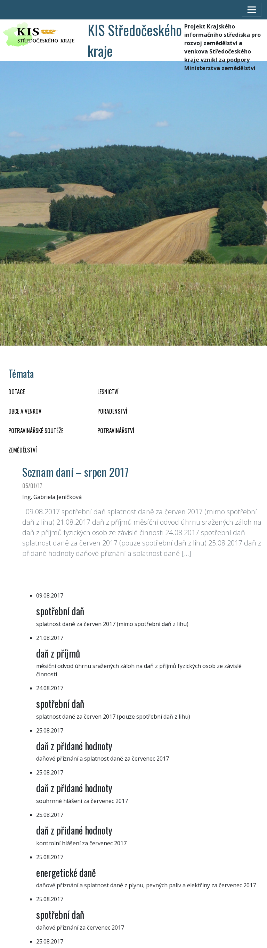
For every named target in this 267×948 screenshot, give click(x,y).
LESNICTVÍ (108, 392)
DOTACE (16, 392)
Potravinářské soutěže (35, 430)
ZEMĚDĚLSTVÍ (22, 450)
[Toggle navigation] (251, 10)
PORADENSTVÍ (112, 411)
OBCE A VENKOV (24, 411)
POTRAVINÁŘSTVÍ (115, 430)
